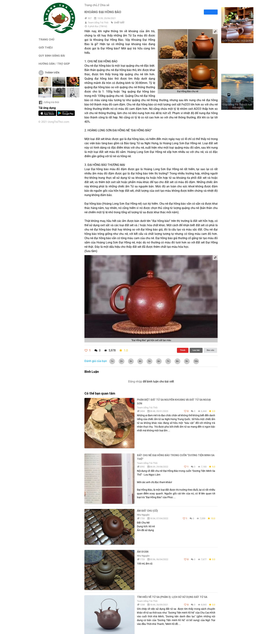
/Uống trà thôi (48, 102)
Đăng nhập (135, 381)
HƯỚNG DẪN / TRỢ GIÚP (54, 63)
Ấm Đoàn (142, 551)
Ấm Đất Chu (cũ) (147, 510)
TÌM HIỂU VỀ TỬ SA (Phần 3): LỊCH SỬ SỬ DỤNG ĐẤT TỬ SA (172, 597)
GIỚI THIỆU (46, 47)
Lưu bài (196, 350)
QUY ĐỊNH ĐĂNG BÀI (52, 55)
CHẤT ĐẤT (119, 22)
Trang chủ (90, 5)
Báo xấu (210, 350)
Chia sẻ (104, 5)
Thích (182, 350)
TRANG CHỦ (46, 39)
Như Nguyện (143, 514)
